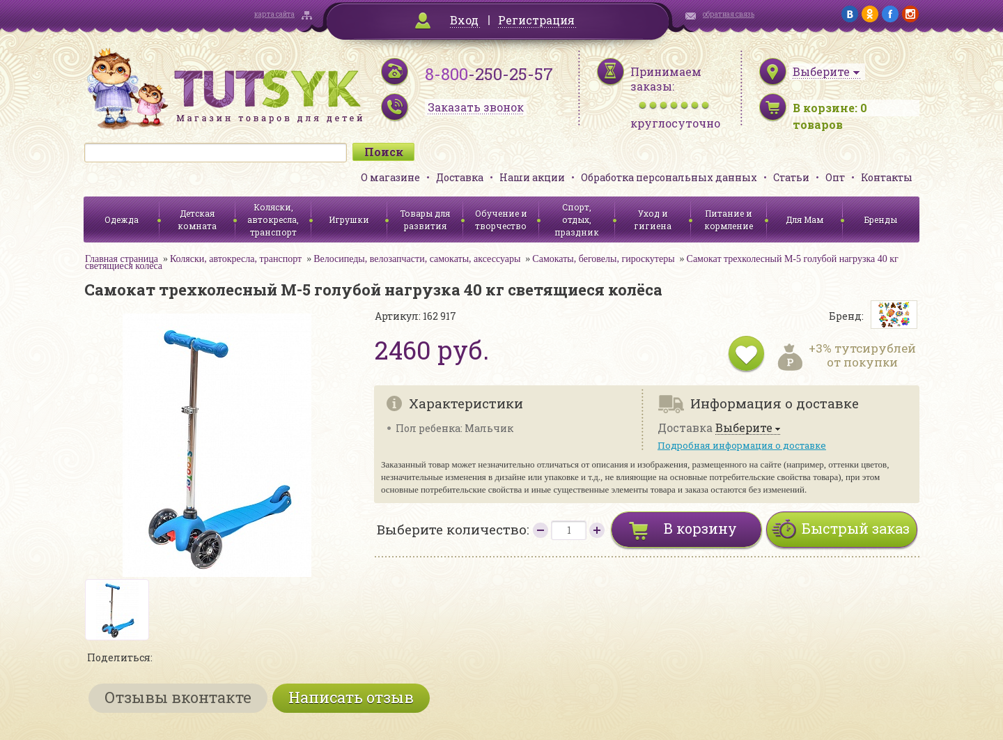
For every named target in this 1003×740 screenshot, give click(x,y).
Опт (835, 177)
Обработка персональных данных (669, 177)
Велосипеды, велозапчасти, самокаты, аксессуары (416, 259)
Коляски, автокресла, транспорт (273, 219)
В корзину (700, 528)
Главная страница (121, 259)
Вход (464, 20)
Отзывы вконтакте (177, 697)
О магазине (390, 177)
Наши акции (532, 177)
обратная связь (728, 14)
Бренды (880, 219)
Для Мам (804, 219)
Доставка (459, 177)
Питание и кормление (728, 219)
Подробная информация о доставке (742, 445)
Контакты (886, 177)
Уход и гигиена (652, 219)
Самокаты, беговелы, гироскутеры (603, 259)
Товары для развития (425, 219)
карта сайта (274, 14)
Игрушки (349, 219)
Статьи (791, 177)
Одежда (121, 219)
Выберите (743, 428)
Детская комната (197, 219)
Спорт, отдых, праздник (576, 219)
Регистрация (536, 20)
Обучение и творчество (501, 219)
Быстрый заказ (856, 528)
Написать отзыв (351, 697)
